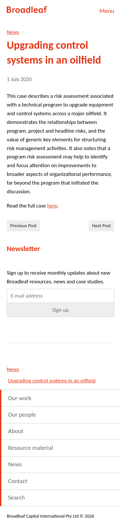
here (52, 205)
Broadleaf (27, 9)
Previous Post (23, 225)
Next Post (101, 225)
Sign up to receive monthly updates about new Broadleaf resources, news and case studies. (58, 277)
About (15, 431)
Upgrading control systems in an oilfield (52, 380)
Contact (17, 481)
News (13, 32)
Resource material (30, 447)
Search (16, 497)
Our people (22, 414)
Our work (19, 398)
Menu (106, 11)
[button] (60, 310)
